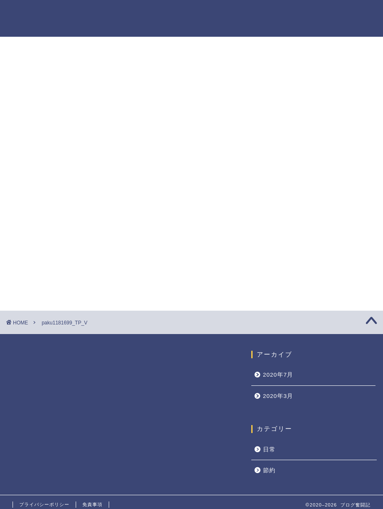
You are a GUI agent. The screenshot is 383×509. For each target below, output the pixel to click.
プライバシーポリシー (334, 13)
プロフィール (269, 13)
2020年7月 (278, 375)
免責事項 (92, 504)
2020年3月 (278, 396)
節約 (269, 470)
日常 (269, 449)
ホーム (226, 13)
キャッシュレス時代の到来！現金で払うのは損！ (323, 435)
